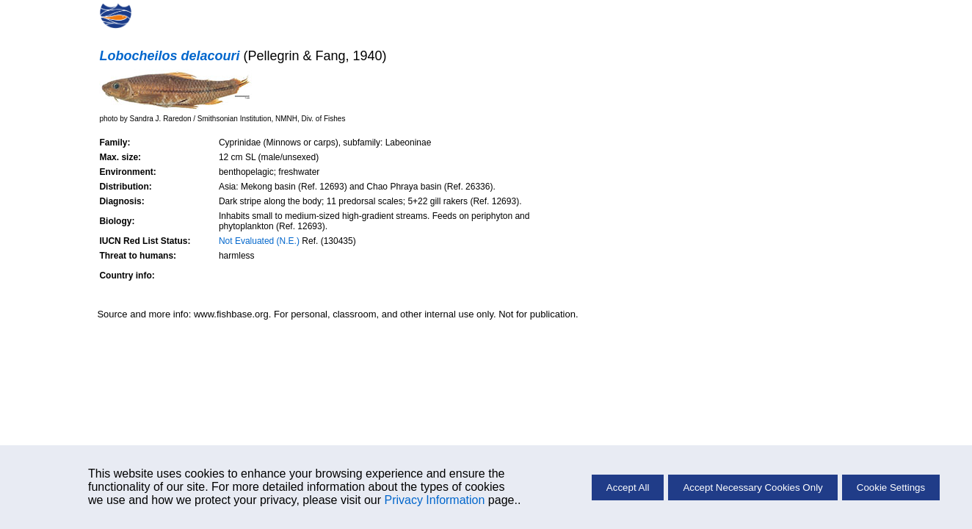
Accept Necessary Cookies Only (752, 487)
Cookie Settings (891, 487)
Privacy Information (434, 500)
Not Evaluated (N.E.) (259, 241)
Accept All (628, 487)
